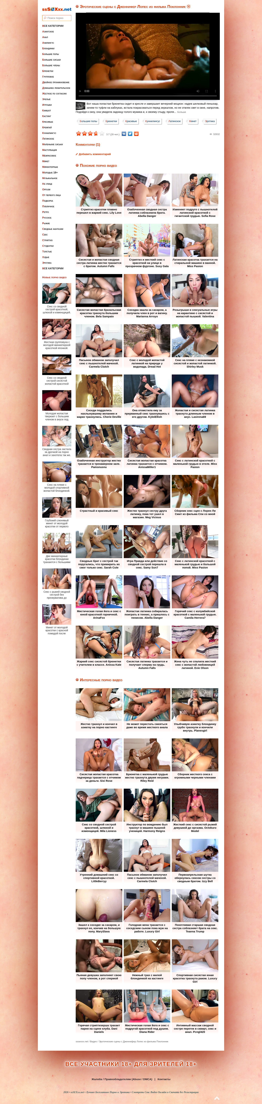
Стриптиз (47, 237)
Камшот (46, 107)
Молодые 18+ (50, 169)
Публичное (48, 203)
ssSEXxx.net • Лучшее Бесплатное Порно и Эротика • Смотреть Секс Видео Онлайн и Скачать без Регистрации (135, 1092)
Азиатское (48, 28)
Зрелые (46, 96)
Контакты (164, 1079)
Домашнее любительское (56, 84)
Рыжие (46, 220)
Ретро (45, 208)
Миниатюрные (50, 163)
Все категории (52, 22)
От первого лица (51, 192)
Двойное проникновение (55, 79)
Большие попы (50, 50)
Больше (181, 112)
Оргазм (46, 186)
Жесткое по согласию (54, 90)
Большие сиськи (51, 56)
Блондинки (48, 45)
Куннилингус (49, 129)
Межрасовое (49, 152)
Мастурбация (49, 146)
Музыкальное (49, 175)
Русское (46, 214)
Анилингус (48, 39)
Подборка (47, 197)
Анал (45, 34)
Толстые (47, 248)
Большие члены (51, 62)
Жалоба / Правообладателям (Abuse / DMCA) (122, 1079)
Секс (45, 231)
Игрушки (47, 101)
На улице (47, 180)
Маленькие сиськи (52, 141)
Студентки (47, 242)
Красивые (47, 118)
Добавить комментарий (95, 154)
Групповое (48, 73)
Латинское (48, 135)
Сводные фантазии (52, 225)
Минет (45, 158)
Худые (45, 254)
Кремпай (47, 124)
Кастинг (46, 113)
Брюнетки (47, 67)
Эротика (46, 259)
